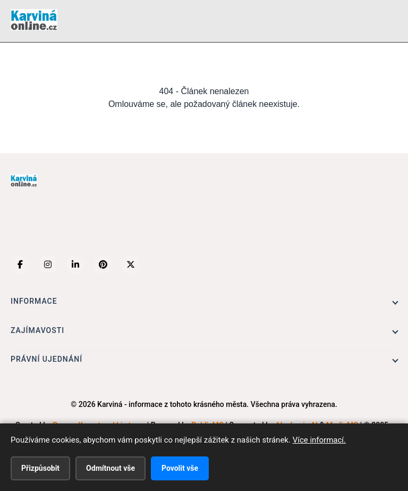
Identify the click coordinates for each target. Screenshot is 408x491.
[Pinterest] (103, 264)
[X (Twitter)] (130, 264)
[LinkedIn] (75, 264)
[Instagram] (47, 264)
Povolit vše (180, 468)
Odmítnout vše (110, 468)
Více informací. (319, 440)
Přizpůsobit (40, 468)
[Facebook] (20, 264)
